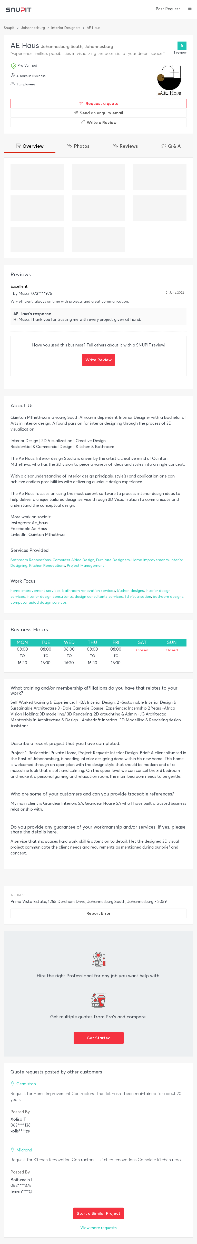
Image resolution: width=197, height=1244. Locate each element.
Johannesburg (33, 28)
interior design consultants (50, 596)
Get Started (99, 1037)
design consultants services (99, 596)
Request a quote (99, 103)
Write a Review (98, 122)
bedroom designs (168, 596)
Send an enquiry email (98, 112)
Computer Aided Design (73, 560)
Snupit (9, 28)
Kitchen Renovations (47, 565)
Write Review (98, 359)
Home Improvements (150, 560)
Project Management (85, 565)
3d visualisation (138, 596)
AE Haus (93, 28)
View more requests (98, 1227)
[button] (190, 9)
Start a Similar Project (98, 1213)
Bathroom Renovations (31, 560)
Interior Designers (65, 28)
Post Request (168, 9)
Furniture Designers (113, 560)
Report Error (98, 913)
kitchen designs (130, 591)
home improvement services (36, 591)
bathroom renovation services (88, 591)
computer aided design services (39, 602)
